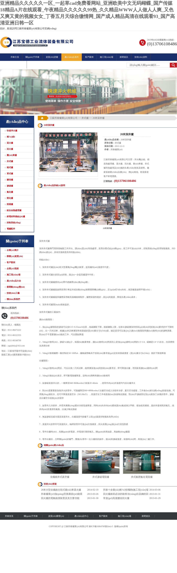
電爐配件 (11, 229)
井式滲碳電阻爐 (100, 477)
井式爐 (10, 161)
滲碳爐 (10, 186)
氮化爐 (10, 192)
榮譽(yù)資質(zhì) (15, 256)
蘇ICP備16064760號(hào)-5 (101, 526)
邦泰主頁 (15, 57)
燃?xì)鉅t (11, 137)
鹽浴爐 (10, 180)
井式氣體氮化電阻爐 (142, 477)
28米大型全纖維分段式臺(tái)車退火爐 (61, 489)
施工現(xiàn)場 (106, 57)
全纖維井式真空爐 (59, 477)
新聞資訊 (124, 57)
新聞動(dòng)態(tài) (16, 287)
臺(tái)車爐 (12, 155)
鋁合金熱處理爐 (14, 210)
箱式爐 (10, 167)
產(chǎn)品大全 (14, 281)
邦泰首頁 (9, 516)
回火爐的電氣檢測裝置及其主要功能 (60, 498)
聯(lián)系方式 (17, 64)
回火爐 (10, 149)
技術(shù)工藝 (13, 293)
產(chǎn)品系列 (72, 57)
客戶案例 (89, 57)
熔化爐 (10, 198)
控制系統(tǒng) (14, 223)
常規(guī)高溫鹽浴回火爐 (116, 498)
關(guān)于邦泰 (32, 57)
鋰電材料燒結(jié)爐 (16, 216)
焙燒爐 (10, 204)
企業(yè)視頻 (13, 268)
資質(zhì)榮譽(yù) (56, 516)
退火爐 (10, 143)
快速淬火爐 (12, 131)
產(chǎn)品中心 (81, 516)
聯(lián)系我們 (13, 299)
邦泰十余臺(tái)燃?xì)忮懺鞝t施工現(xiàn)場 (125, 489)
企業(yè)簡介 (13, 250)
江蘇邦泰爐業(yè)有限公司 (64, 118)
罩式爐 (10, 173)
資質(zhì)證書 (52, 57)
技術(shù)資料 (140, 57)
